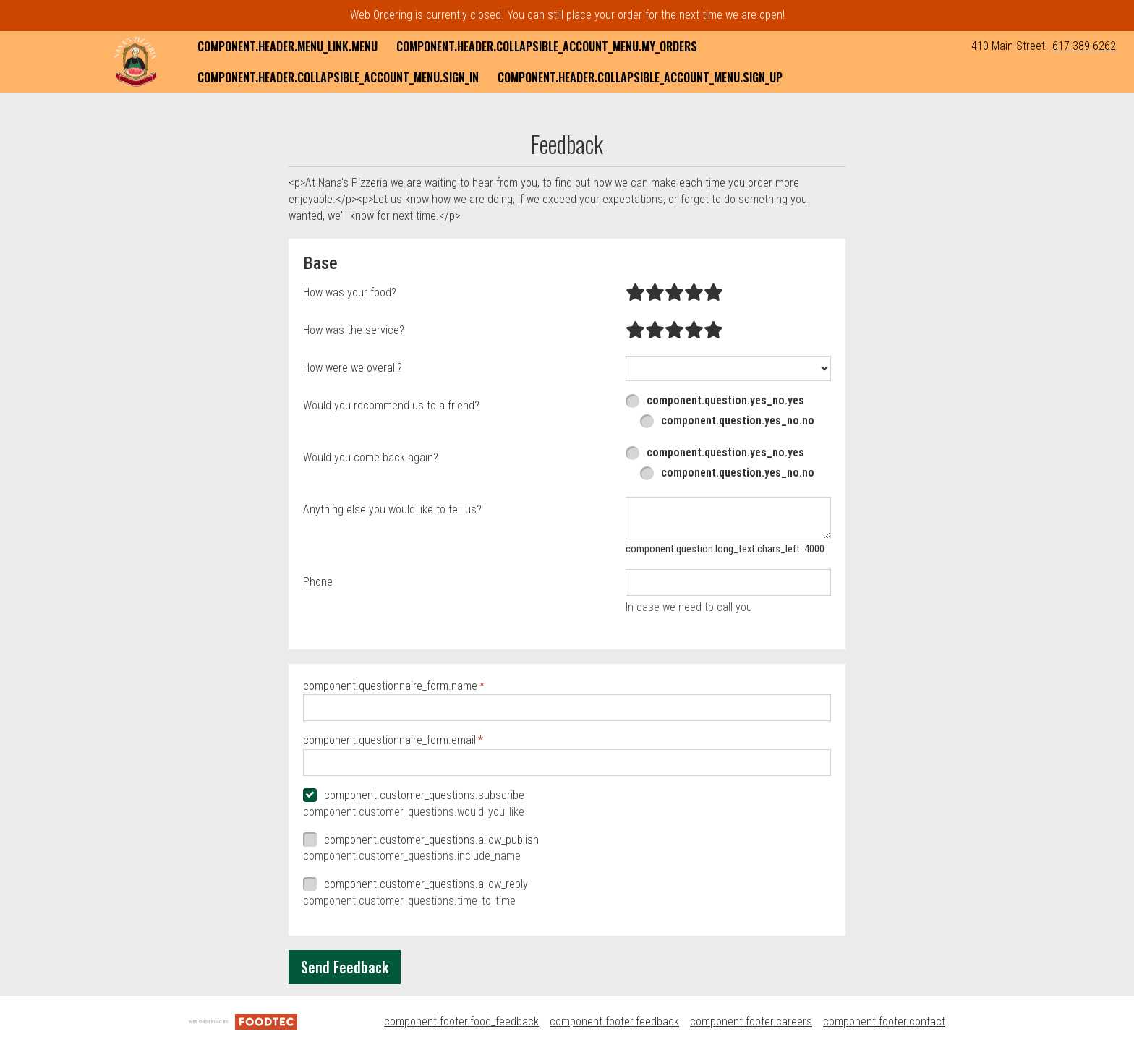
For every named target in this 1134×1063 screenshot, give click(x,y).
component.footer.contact (884, 1021)
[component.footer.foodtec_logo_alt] (243, 1021)
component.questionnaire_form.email (389, 740)
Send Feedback (344, 967)
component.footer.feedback (614, 1021)
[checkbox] (567, 795)
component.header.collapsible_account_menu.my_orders (546, 46)
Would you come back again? (370, 457)
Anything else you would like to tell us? (392, 509)
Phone (318, 582)
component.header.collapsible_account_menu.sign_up (640, 77)
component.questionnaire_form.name (390, 686)
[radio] (635, 293)
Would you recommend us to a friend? (391, 405)
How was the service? (353, 330)
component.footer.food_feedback (461, 1021)
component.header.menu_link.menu (287, 46)
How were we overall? (352, 368)
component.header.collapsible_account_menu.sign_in (338, 77)
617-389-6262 (1084, 46)
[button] (135, 61)
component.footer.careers (751, 1021)
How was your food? (349, 292)
